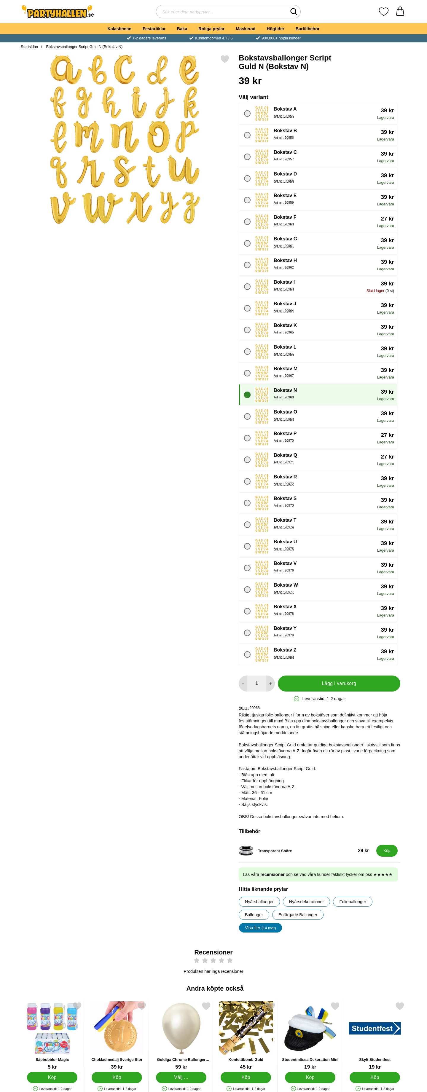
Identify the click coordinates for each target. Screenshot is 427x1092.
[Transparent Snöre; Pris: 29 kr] (306, 850)
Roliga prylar (211, 28)
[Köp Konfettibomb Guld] (246, 1077)
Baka (182, 28)
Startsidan (29, 46)
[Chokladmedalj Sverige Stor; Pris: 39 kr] (117, 1036)
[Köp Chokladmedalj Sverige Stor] (117, 1077)
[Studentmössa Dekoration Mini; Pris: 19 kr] (310, 1036)
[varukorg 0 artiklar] (400, 11)
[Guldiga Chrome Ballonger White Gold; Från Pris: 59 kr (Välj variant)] (181, 1036)
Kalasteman (119, 28)
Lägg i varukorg (339, 683)
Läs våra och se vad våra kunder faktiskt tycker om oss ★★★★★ (318, 874)
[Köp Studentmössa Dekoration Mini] (310, 1077)
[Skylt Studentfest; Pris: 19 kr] (375, 1036)
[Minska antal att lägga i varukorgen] (243, 684)
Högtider (275, 28)
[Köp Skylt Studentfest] (375, 1077)
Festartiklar (154, 28)
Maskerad (245, 28)
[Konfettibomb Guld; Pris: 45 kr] (246, 1036)
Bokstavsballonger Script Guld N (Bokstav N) (83, 46)
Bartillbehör (308, 28)
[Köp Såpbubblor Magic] (52, 1077)
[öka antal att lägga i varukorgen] (270, 684)
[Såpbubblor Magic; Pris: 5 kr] (52, 1036)
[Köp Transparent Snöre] (387, 851)
